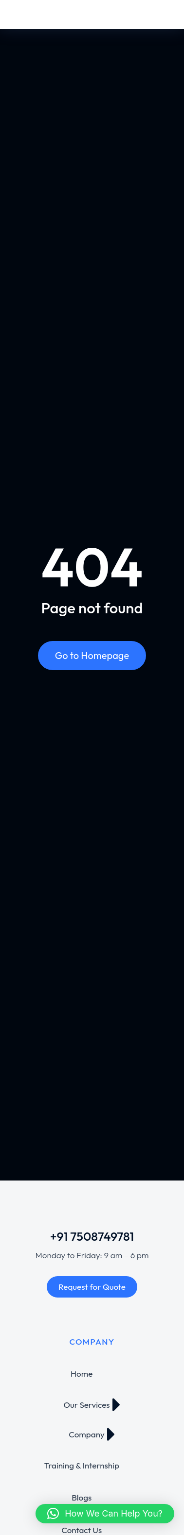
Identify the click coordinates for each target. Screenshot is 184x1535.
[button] (105, 1513)
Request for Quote (92, 1287)
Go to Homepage (92, 655)
